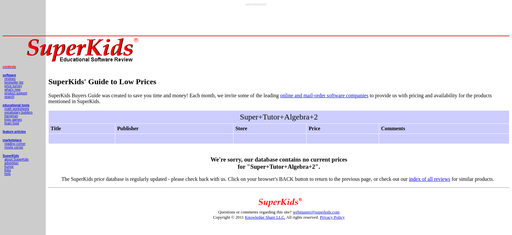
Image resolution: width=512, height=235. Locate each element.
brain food (12, 123)
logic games (13, 119)
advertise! (12, 163)
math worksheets (17, 109)
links (8, 170)
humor (9, 166)
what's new (13, 89)
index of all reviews (429, 179)
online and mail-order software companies (324, 95)
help (8, 174)
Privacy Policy (332, 217)
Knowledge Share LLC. (265, 217)
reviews (10, 79)
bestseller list (14, 82)
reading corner (15, 144)
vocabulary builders (19, 112)
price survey (13, 86)
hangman (11, 116)
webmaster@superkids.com (316, 212)
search (9, 97)
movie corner (14, 147)
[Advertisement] (256, 21)
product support (16, 93)
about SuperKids (17, 159)
